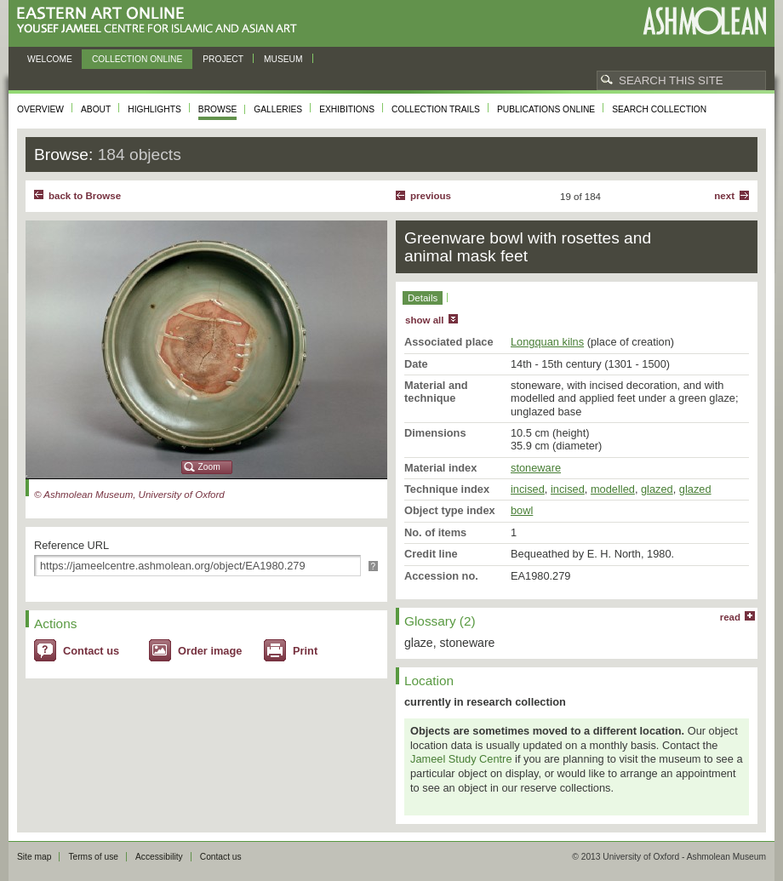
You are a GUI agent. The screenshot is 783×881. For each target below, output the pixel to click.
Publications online (546, 109)
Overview (40, 109)
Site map (34, 856)
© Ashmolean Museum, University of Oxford (129, 494)
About (96, 109)
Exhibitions (346, 109)
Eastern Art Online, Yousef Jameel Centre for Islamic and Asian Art (161, 21)
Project (223, 59)
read (730, 617)
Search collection (659, 109)
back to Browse (85, 196)
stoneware (536, 467)
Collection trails (436, 109)
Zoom (209, 467)
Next (724, 196)
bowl (522, 510)
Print (305, 650)
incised (528, 489)
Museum (283, 59)
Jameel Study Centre (461, 758)
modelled (613, 489)
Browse (217, 109)
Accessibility (159, 856)
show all (424, 320)
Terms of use (93, 856)
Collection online (137, 59)
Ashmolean (704, 21)
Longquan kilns (547, 341)
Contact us (91, 650)
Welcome (49, 59)
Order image (210, 650)
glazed (657, 489)
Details (422, 298)
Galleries (278, 109)
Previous (430, 196)
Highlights (154, 109)
